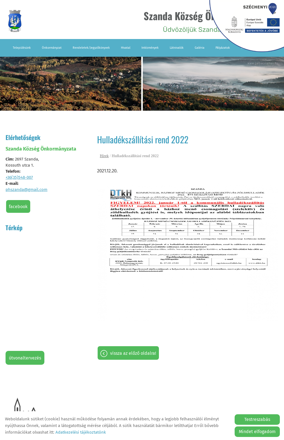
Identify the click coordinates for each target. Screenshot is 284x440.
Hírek (104, 156)
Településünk (22, 48)
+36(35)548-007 (19, 177)
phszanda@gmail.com (26, 189)
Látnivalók (177, 48)
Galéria (199, 48)
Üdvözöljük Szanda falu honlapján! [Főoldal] (206, 20)
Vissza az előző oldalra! (133, 353)
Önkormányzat (52, 48)
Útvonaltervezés (25, 358)
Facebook (18, 206)
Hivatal (125, 48)
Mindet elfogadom (257, 431)
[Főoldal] (14, 21)
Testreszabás (257, 419)
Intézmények (150, 48)
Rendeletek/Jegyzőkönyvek (91, 48)
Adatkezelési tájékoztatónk (80, 432)
